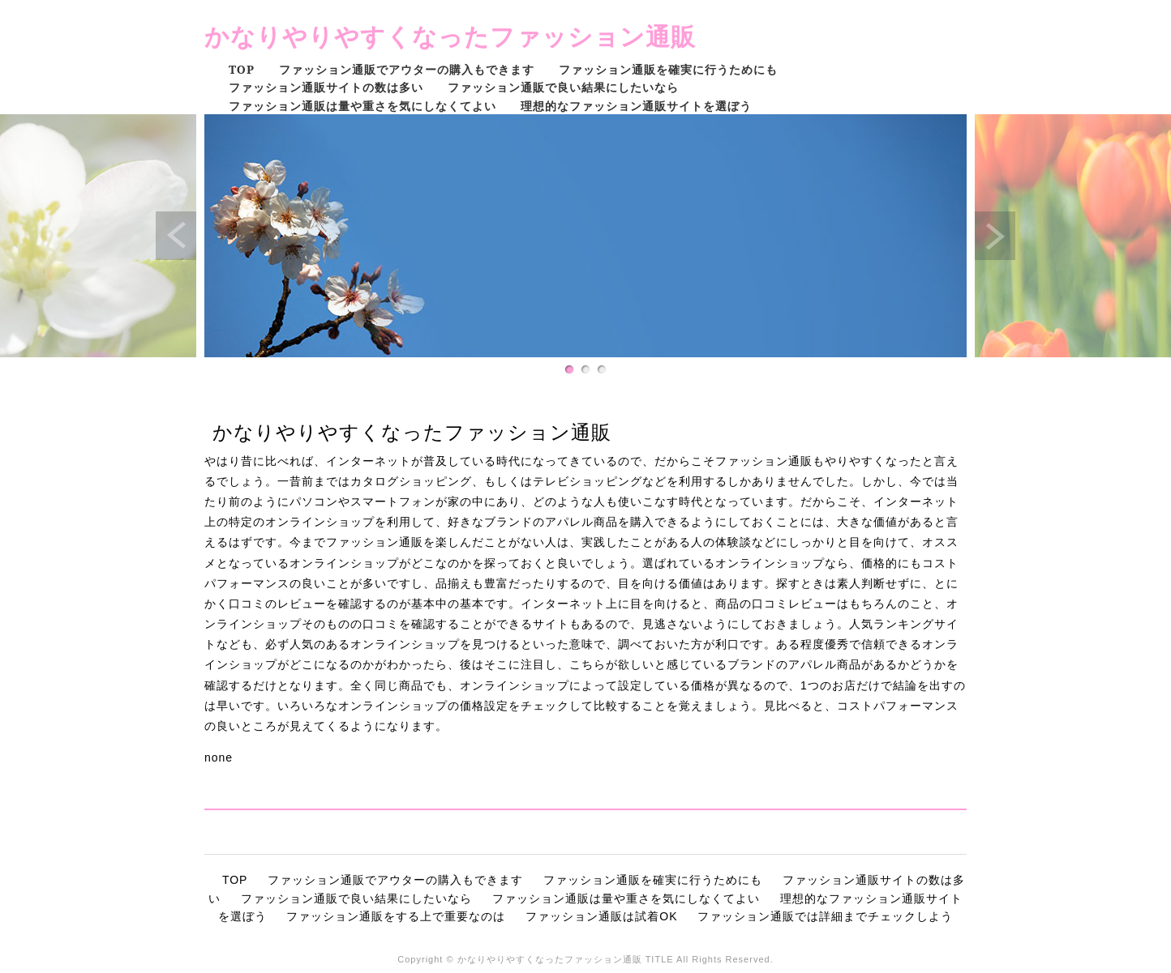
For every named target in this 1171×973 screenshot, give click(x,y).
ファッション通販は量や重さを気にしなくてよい (362, 105)
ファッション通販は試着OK (601, 916)
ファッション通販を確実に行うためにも (668, 69)
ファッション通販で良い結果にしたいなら (563, 87)
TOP (242, 69)
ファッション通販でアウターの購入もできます (406, 69)
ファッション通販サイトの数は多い (326, 87)
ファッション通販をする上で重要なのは (395, 916)
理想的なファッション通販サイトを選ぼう (636, 105)
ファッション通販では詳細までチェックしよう (825, 916)
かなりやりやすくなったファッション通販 (450, 36)
